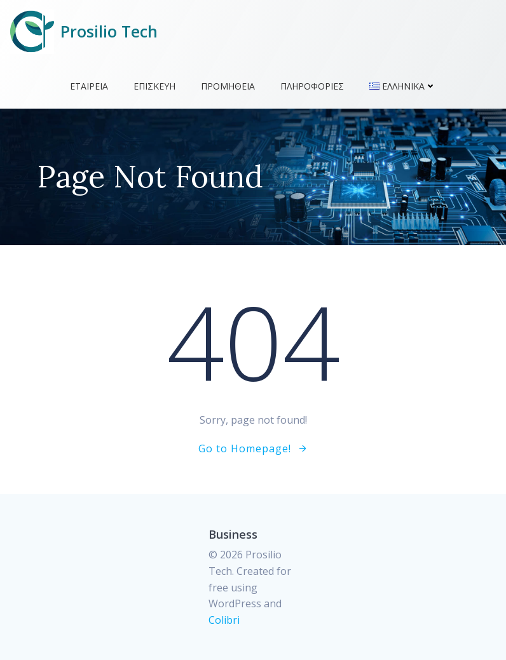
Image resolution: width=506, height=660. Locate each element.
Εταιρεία (89, 86)
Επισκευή (154, 86)
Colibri (224, 620)
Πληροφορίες (312, 86)
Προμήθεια (228, 86)
